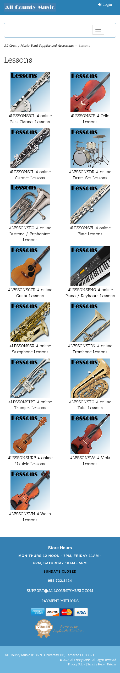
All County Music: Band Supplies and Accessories (39, 45)
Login (105, 4)
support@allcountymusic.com (60, 591)
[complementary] (82, 644)
